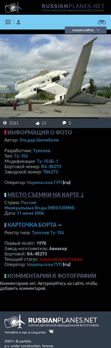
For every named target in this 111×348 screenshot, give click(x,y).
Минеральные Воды (39, 207)
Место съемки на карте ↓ (45, 194)
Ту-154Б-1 (47, 161)
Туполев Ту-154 (48, 232)
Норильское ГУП (44, 182)
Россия (28, 202)
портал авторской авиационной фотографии (73, 10)
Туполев (41, 150)
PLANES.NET (73, 6)
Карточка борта (32, 224)
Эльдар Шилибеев (39, 139)
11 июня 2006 (30, 213)
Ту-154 (21, 155)
